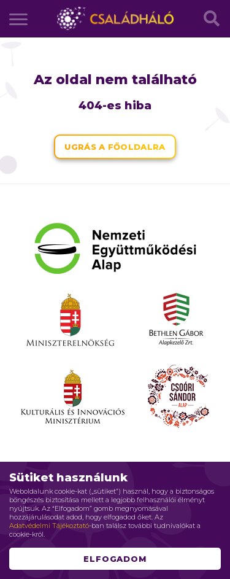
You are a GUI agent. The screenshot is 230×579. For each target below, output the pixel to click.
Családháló (115, 18)
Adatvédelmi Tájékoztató (49, 525)
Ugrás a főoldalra (115, 147)
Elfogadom (115, 559)
